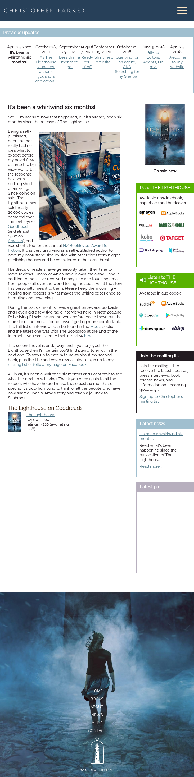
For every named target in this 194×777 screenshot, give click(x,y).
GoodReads (18, 226)
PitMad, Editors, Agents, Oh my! (153, 59)
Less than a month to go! (69, 62)
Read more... (150, 466)
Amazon (15, 240)
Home (97, 691)
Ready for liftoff (87, 62)
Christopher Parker (45, 10)
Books (97, 699)
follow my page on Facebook (60, 364)
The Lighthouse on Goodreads (45, 408)
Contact (97, 731)
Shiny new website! (104, 60)
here (88, 336)
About (97, 707)
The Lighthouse (40, 414)
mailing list (17, 364)
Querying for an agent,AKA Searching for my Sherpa (127, 67)
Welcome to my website (177, 62)
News (97, 715)
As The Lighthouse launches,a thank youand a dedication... (46, 69)
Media (95, 326)
